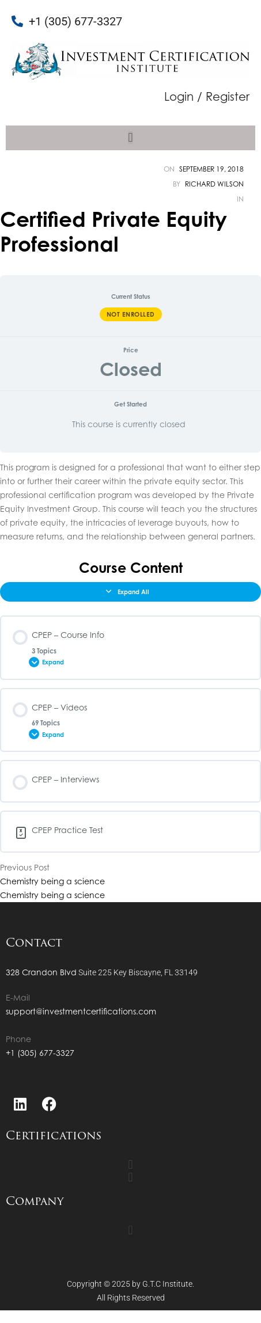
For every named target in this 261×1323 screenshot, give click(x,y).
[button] (130, 137)
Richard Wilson (214, 184)
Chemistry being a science (52, 881)
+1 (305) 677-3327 (40, 1053)
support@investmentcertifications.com (81, 1011)
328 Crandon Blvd (41, 972)
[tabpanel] (130, 502)
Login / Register (206, 96)
